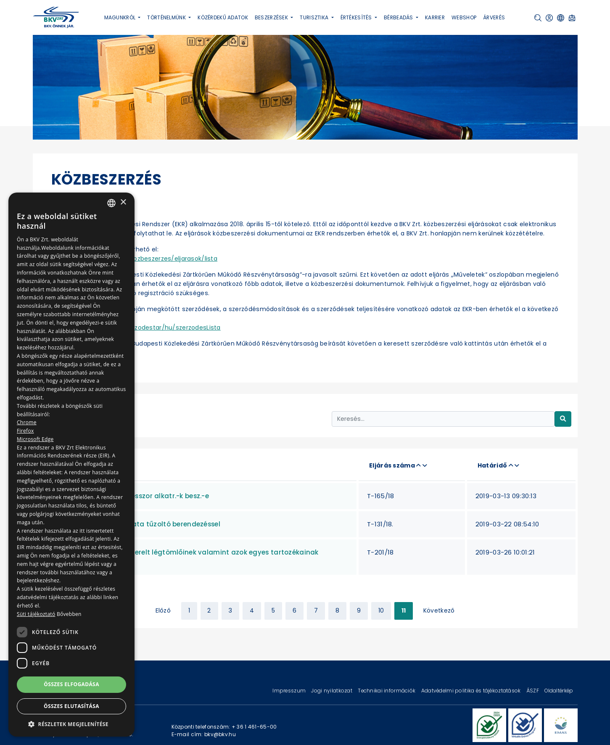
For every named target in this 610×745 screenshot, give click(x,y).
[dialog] (71, 465)
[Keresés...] (443, 419)
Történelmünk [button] (167, 17)
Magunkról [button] (120, 17)
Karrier (435, 17)
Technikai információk (387, 690)
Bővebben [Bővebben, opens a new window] (69, 614)
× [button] (123, 202)
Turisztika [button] (315, 17)
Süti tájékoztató (36, 614)
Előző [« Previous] (163, 610)
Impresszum (289, 690)
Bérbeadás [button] (399, 17)
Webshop (464, 17)
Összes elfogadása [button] (71, 684)
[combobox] (111, 203)
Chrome (27, 422)
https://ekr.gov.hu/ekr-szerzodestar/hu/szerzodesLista (136, 327)
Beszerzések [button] (272, 17)
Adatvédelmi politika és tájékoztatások (471, 690)
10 (381, 610)
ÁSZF (533, 690)
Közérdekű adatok (223, 17)
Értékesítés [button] (357, 17)
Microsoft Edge (35, 439)
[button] (538, 18)
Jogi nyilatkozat (332, 690)
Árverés (494, 17)
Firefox (25, 430)
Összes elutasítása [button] (71, 706)
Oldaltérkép (558, 690)
